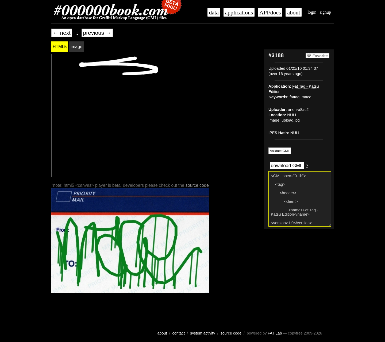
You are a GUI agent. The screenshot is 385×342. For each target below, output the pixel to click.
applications (239, 12)
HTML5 (60, 46)
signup (325, 12)
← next (62, 33)
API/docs (270, 12)
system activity (202, 333)
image (76, 46)
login (311, 12)
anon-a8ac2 (298, 109)
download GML (287, 165)
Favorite (320, 56)
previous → (97, 33)
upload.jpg (291, 120)
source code (197, 185)
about (293, 12)
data (214, 12)
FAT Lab (275, 333)
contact (178, 333)
